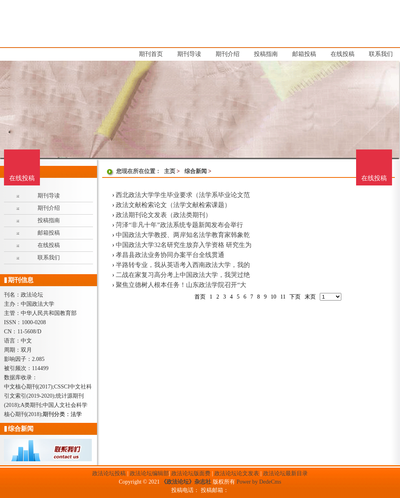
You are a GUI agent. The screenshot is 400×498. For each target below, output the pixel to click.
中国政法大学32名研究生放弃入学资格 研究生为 (183, 244)
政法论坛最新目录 (285, 473)
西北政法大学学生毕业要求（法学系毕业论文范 (183, 194)
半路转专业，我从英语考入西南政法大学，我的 (183, 264)
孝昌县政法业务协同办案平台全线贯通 (170, 254)
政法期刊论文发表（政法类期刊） (164, 214)
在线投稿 (374, 178)
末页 (310, 297)
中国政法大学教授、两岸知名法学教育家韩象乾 (183, 234)
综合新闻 (195, 171)
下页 (295, 297)
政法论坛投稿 (109, 473)
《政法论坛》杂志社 (186, 482)
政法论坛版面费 (190, 473)
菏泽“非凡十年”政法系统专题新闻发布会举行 (179, 224)
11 (282, 297)
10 (273, 297)
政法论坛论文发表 (236, 473)
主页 (169, 171)
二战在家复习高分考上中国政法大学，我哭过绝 (183, 274)
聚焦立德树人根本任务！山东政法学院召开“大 (181, 284)
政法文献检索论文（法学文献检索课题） (173, 204)
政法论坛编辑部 (149, 473)
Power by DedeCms (258, 482)
